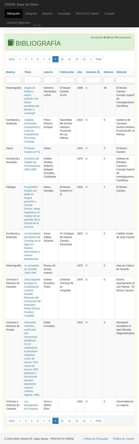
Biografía (47, 13)
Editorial (121, 72)
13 (84, 59)
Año (79, 72)
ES (35, 25)
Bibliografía (13, 13)
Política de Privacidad (96, 438)
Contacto (109, 13)
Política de (124, 438)
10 (62, 59)
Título (27, 72)
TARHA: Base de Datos (22, 4)
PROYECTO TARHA (87, 13)
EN (39, 25)
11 (69, 59)
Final (98, 59)
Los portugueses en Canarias (31, 405)
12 (76, 59)
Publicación (67, 72)
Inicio (12, 59)
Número (108, 72)
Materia (10, 72)
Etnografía (31, 13)
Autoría (48, 72)
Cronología (64, 13)
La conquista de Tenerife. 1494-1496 (31, 269)
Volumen (93, 72)
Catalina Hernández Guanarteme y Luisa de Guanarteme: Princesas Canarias (32, 130)
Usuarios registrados (18, 22)
